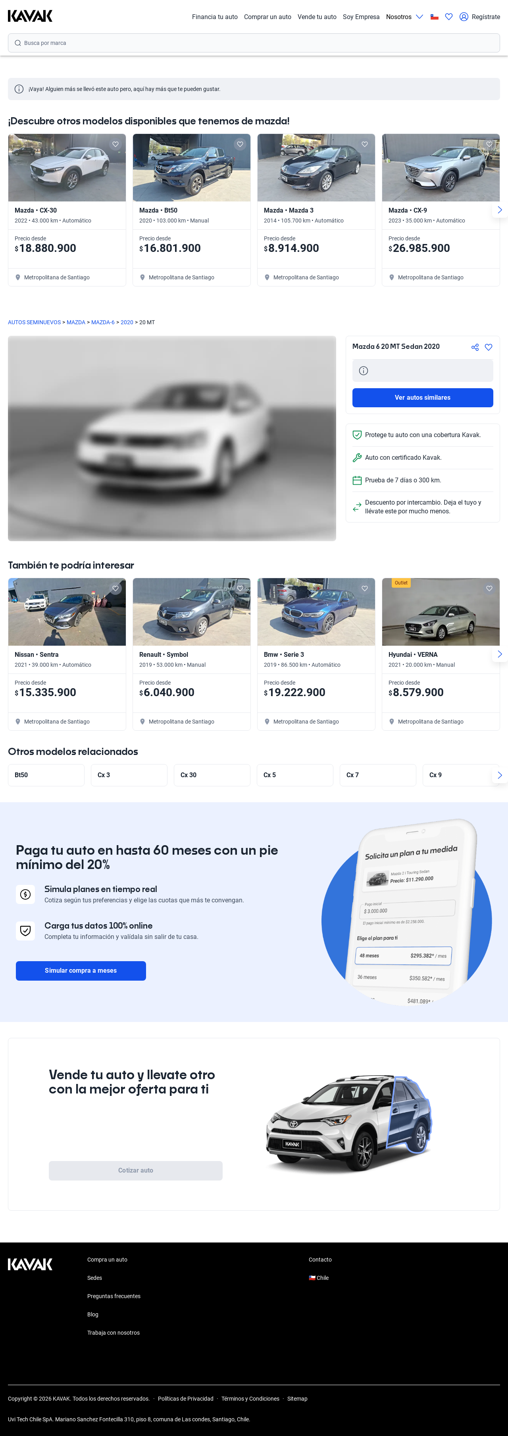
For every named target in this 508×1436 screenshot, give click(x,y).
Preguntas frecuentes (113, 1296)
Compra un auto (107, 1259)
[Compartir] (475, 347)
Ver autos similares (422, 397)
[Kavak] (30, 16)
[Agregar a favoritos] (488, 347)
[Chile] (435, 17)
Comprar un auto (267, 17)
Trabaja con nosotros (113, 1333)
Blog (92, 1314)
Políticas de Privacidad (186, 1398)
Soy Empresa (361, 17)
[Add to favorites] (115, 144)
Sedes (94, 1278)
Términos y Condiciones (250, 1398)
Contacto (320, 1259)
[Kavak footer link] (30, 1297)
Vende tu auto (317, 17)
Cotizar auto (135, 1170)
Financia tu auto (215, 17)
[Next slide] (500, 210)
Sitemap (297, 1398)
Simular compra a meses (81, 970)
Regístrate (479, 16)
